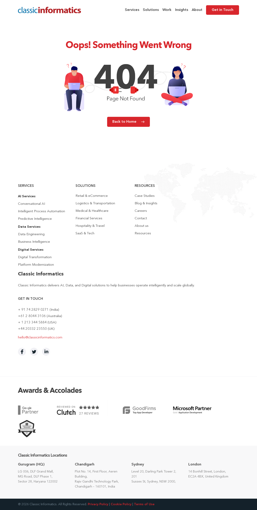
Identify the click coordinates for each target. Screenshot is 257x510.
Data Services (29, 226)
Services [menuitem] (132, 10)
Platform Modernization (36, 265)
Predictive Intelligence (35, 219)
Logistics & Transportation (95, 203)
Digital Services (30, 249)
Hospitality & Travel (90, 226)
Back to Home (124, 122)
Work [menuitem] (166, 10)
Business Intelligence (34, 242)
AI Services (26, 196)
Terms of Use (144, 504)
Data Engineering (31, 234)
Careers (141, 211)
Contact (141, 218)
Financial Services (89, 218)
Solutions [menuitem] (151, 10)
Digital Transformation (35, 257)
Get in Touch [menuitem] (222, 10)
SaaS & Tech (85, 233)
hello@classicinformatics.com (40, 337)
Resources (143, 233)
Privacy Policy (98, 504)
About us (142, 226)
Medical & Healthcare (92, 211)
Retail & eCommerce (92, 196)
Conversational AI (31, 204)
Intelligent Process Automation (41, 211)
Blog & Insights (146, 203)
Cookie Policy (121, 504)
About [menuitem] (197, 10)
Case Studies (145, 196)
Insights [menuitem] (181, 10)
